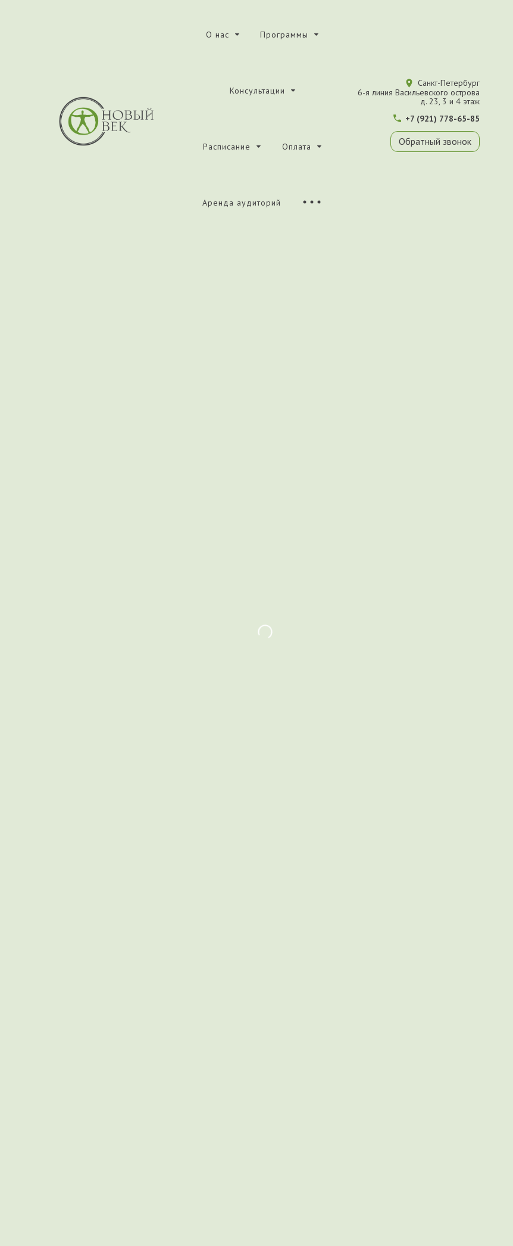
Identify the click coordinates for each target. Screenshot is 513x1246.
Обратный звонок (435, 141)
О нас (217, 34)
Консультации (257, 90)
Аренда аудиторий (241, 202)
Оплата (296, 146)
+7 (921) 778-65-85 (442, 118)
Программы (284, 34)
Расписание (227, 146)
